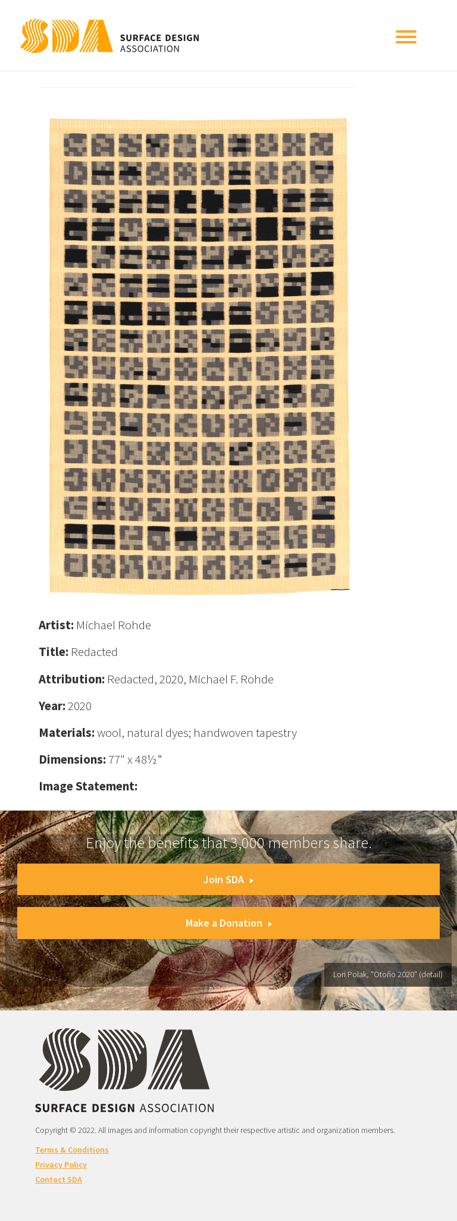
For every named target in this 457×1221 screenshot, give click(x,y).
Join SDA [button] (228, 879)
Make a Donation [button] (229, 923)
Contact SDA (58, 1179)
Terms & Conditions (72, 1149)
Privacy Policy (61, 1164)
